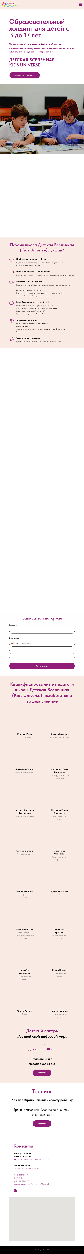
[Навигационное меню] (80, 4)
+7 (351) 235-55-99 (22, 1153)
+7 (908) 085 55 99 (22, 1156)
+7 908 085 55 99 (22, 1165)
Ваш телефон (14, 638)
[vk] (15, 1190)
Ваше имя (13, 625)
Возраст (12, 651)
